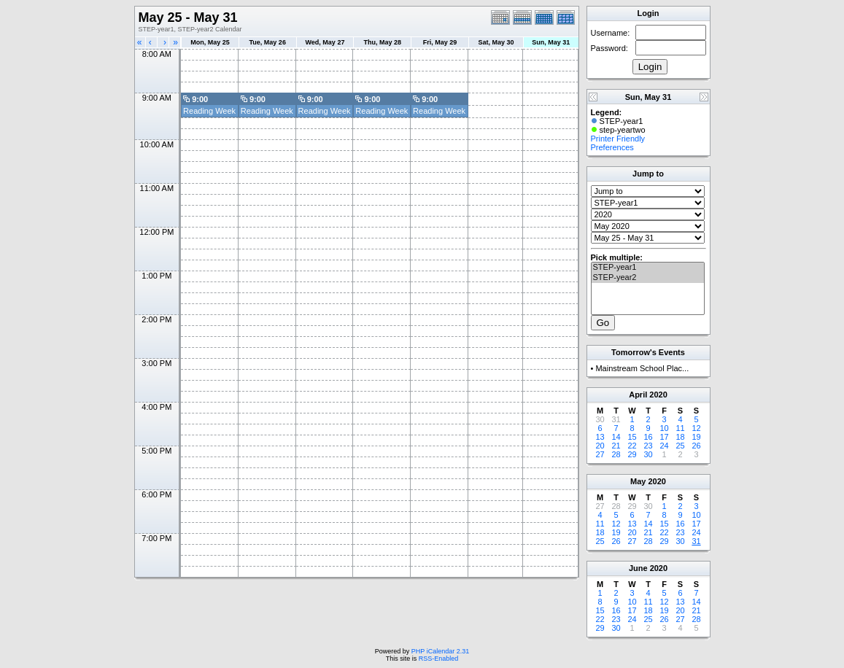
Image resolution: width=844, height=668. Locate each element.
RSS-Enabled (439, 658)
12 (696, 428)
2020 (658, 394)
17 (663, 436)
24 (663, 445)
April (638, 394)
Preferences (612, 147)
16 (647, 436)
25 (679, 445)
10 (663, 428)
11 (679, 428)
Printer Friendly (618, 138)
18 (679, 436)
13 (599, 436)
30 (647, 454)
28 (615, 454)
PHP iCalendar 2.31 (440, 651)
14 (615, 436)
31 (696, 541)
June (638, 568)
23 (647, 445)
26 (696, 445)
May (638, 481)
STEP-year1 (648, 268)
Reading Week (209, 110)
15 (631, 436)
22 (631, 445)
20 (599, 445)
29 (631, 454)
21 (615, 445)
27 (599, 454)
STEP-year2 (648, 278)
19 (696, 436)
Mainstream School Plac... (642, 368)
